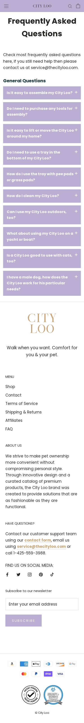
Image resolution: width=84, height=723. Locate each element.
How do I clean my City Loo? (33, 195)
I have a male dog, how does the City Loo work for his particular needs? (37, 283)
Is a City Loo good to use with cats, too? (39, 258)
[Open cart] (78, 6)
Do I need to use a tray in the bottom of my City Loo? (33, 155)
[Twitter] (18, 574)
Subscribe (23, 620)
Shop (10, 386)
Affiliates (13, 420)
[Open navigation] (6, 6)
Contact (13, 395)
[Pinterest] (41, 574)
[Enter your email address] (42, 604)
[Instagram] (30, 574)
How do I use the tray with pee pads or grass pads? (40, 176)
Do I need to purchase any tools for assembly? (40, 111)
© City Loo (42, 713)
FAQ (9, 429)
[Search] (70, 6)
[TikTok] (52, 574)
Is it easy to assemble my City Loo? (39, 92)
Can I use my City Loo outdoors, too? (37, 214)
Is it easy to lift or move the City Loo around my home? (40, 133)
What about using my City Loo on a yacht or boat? (40, 236)
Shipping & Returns (23, 412)
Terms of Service (21, 403)
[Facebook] (7, 574)
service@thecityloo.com (54, 67)
